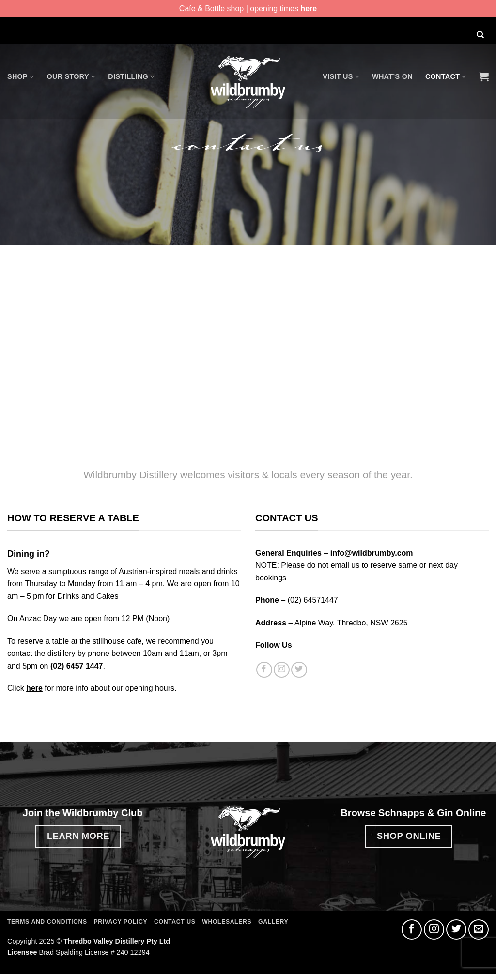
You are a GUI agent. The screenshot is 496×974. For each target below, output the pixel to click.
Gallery (273, 921)
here (308, 8)
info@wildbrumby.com (371, 553)
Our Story (70, 76)
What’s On (392, 76)
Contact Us (174, 921)
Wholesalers (226, 921)
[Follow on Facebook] (264, 670)
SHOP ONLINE (409, 836)
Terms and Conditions (47, 921)
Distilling (131, 76)
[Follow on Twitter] (299, 670)
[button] (484, 76)
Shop (20, 76)
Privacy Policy (121, 921)
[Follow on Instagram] (282, 670)
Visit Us (341, 76)
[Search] (480, 36)
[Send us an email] (478, 929)
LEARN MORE (78, 836)
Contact (445, 76)
